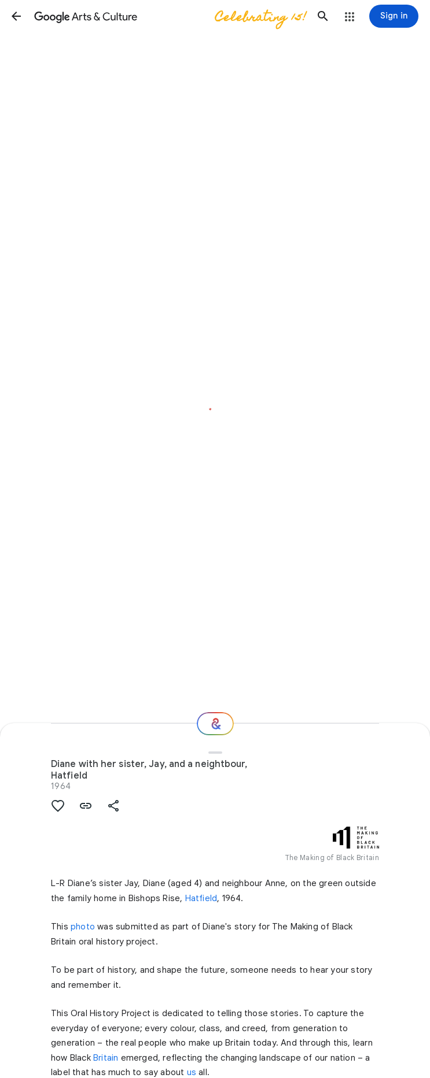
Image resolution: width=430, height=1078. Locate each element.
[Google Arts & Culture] (169, 16)
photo (83, 926)
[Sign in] (393, 16)
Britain (105, 1058)
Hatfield (201, 898)
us (191, 1072)
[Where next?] (215, 723)
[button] (16, 16)
